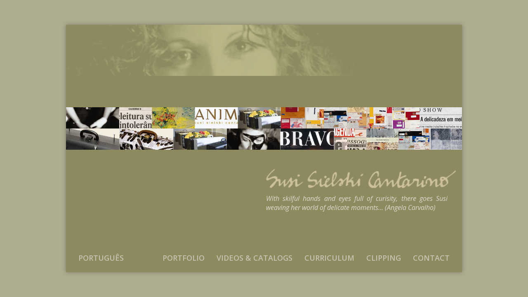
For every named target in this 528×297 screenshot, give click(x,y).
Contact (431, 258)
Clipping (383, 258)
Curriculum (329, 258)
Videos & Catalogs (254, 258)
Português (101, 258)
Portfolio (184, 258)
